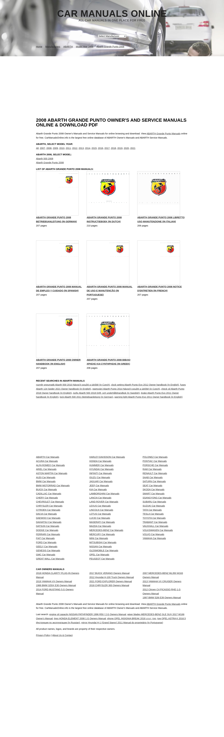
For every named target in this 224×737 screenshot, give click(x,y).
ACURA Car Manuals (47, 479)
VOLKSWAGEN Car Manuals (158, 598)
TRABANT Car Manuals (155, 584)
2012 (74, 151)
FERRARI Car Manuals (48, 605)
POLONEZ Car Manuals (155, 471)
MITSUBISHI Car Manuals (102, 619)
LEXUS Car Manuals (100, 556)
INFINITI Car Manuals (100, 500)
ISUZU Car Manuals (99, 507)
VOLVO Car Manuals (153, 605)
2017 (107, 151)
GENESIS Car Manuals (48, 633)
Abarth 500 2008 (44, 165)
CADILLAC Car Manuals (48, 535)
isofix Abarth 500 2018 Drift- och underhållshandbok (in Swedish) (106, 407)
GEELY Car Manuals (46, 626)
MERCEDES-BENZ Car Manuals (106, 598)
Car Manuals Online (112, 14)
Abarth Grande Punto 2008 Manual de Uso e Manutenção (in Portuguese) (109, 305)
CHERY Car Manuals (47, 542)
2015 (94, 151)
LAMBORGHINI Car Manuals (104, 535)
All (37, 151)
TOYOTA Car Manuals (154, 577)
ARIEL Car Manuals (46, 493)
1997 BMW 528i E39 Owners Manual (162, 694)
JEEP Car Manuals (99, 521)
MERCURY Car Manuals (102, 605)
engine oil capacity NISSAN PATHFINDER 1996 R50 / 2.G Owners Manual (97, 721)
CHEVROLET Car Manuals (50, 549)
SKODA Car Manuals (153, 528)
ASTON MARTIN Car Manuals (51, 500)
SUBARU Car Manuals (154, 549)
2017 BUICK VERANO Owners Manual (109, 660)
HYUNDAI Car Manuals (101, 493)
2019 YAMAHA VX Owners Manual (54, 671)
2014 (87, 151)
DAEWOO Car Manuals (48, 577)
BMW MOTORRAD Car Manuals (53, 521)
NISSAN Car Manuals (100, 626)
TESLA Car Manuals (153, 570)
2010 (61, 151)
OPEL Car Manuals (99, 640)
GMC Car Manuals (45, 640)
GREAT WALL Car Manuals (50, 647)
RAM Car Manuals (152, 493)
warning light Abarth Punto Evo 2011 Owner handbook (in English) (148, 411)
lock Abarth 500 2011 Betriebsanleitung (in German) (86, 411)
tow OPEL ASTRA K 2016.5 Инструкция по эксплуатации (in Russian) (86, 729)
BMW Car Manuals (46, 514)
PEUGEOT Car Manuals (101, 647)
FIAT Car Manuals (45, 612)
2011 (68, 151)
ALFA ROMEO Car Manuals (50, 486)
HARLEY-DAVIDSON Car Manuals (107, 471)
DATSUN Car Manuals (47, 591)
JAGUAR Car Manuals (101, 514)
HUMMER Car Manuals (101, 486)
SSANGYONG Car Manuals (157, 542)
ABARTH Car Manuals (47, 471)
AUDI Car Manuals (45, 507)
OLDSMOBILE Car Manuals (103, 633)
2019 (120, 151)
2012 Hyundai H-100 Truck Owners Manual (111, 667)
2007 (42, 151)
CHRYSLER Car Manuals (49, 556)
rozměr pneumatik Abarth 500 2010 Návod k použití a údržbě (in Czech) (73, 399)
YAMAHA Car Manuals (154, 612)
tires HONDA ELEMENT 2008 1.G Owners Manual (107, 725)
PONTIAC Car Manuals (155, 479)
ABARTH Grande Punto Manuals (163, 133)
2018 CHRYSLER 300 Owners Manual (109, 681)
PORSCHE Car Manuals (155, 486)
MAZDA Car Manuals (100, 591)
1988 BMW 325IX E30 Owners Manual (56, 679)
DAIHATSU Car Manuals (48, 584)
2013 (81, 151)
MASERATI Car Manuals (102, 584)
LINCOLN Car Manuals (101, 563)
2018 (113, 151)
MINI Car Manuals (98, 612)
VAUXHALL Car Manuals (155, 591)
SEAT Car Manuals (152, 521)
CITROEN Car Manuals (48, 563)
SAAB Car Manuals (153, 507)
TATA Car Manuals (152, 563)
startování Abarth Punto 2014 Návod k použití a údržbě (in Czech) (126, 403)
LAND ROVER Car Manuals (103, 549)
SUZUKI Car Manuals (154, 556)
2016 (100, 151)
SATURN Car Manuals (154, 514)
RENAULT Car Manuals (155, 500)
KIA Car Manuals (98, 528)
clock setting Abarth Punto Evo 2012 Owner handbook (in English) (145, 399)
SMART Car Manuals (153, 535)
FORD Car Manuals (46, 619)
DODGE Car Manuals (47, 598)
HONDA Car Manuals (100, 479)
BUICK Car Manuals (46, 528)
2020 (126, 151)
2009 (55, 151)
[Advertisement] (112, 80)
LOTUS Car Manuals (100, 570)
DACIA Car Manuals (46, 570)
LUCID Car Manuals (99, 577)
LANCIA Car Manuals (100, 542)
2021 (133, 151)
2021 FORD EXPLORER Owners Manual (110, 674)
